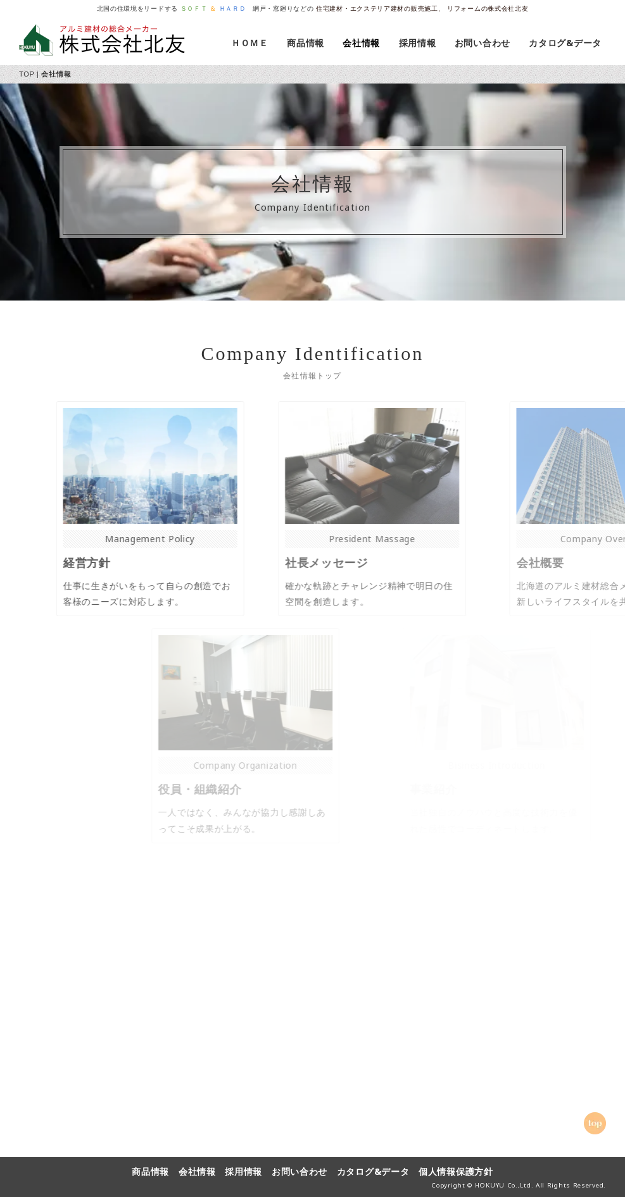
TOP (26, 74)
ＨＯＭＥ (252, 43)
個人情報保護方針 (456, 1171)
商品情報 (308, 43)
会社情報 (363, 43)
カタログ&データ (561, 43)
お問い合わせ (485, 43)
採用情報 (420, 43)
